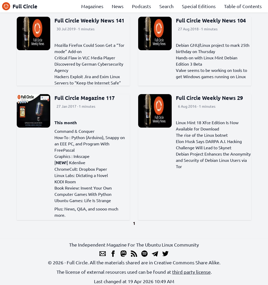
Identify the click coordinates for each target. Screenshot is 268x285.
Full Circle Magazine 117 (84, 97)
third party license (191, 272)
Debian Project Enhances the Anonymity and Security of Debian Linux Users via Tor (213, 160)
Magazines (92, 6)
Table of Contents (243, 6)
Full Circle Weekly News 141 (89, 20)
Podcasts (141, 6)
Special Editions (199, 6)
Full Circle (19, 6)
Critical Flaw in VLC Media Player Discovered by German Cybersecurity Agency (88, 64)
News (118, 6)
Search (166, 6)
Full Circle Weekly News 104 (211, 20)
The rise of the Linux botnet (202, 135)
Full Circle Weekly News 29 (209, 97)
